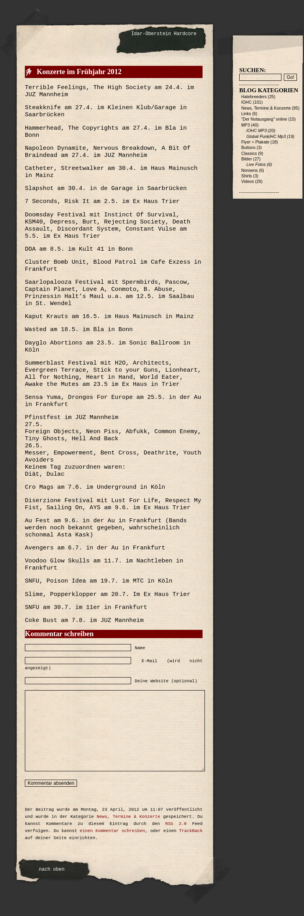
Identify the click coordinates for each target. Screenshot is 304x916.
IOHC (246, 102)
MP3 (245, 125)
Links (246, 113)
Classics (249, 153)
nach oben (52, 869)
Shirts (246, 175)
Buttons (248, 147)
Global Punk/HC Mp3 (266, 136)
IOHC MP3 (256, 130)
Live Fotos (256, 164)
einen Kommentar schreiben (112, 830)
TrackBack (191, 830)
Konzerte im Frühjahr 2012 (79, 72)
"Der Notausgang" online (264, 119)
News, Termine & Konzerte (128, 816)
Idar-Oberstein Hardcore (164, 34)
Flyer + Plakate (255, 142)
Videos (247, 181)
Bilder (246, 158)
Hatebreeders (253, 96)
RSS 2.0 (176, 823)
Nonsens (249, 170)
